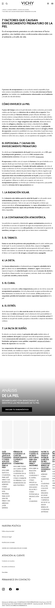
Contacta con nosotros (8, 561)
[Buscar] (6, 3)
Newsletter (5, 572)
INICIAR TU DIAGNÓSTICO (17, 409)
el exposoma (40, 157)
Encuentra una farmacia (8, 566)
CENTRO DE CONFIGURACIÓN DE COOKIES (14, 548)
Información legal (7, 537)
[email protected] (38, 604)
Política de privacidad (8, 531)
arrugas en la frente (43, 341)
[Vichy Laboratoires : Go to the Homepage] (27, 3)
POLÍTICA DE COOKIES (8, 542)
